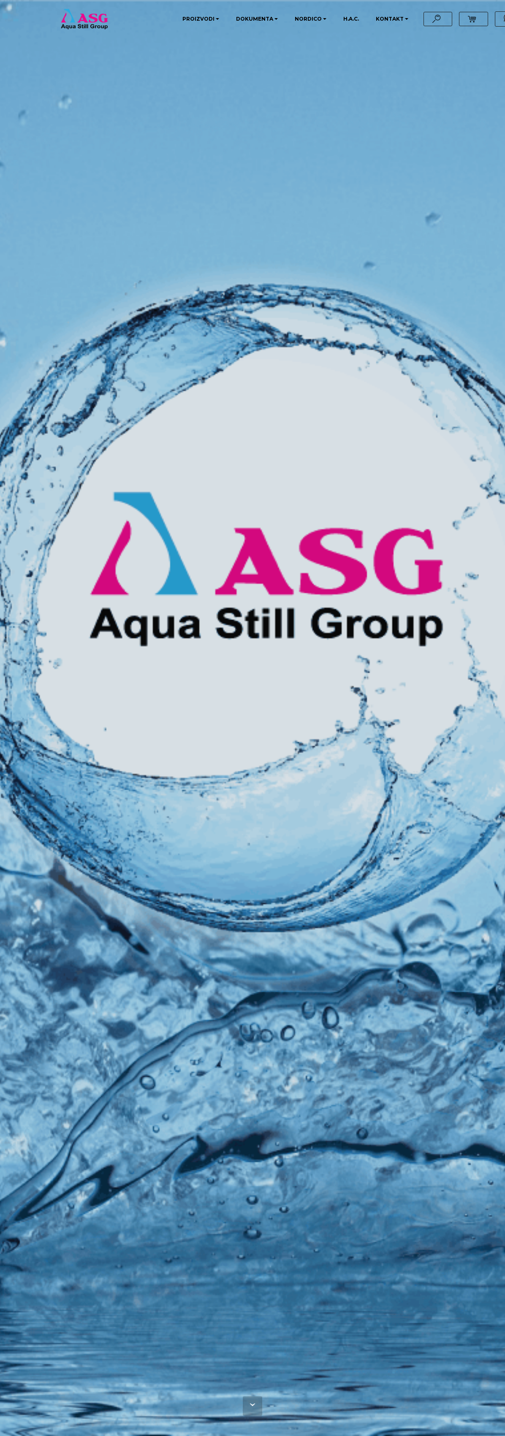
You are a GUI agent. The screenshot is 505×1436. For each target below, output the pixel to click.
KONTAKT (390, 19)
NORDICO (308, 19)
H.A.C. (351, 19)
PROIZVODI (198, 19)
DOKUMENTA (254, 19)
